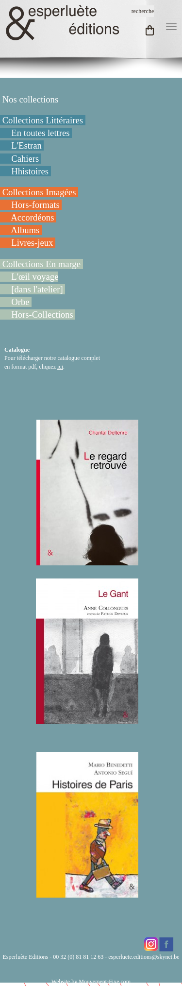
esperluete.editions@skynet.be (143, 956)
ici (60, 366)
